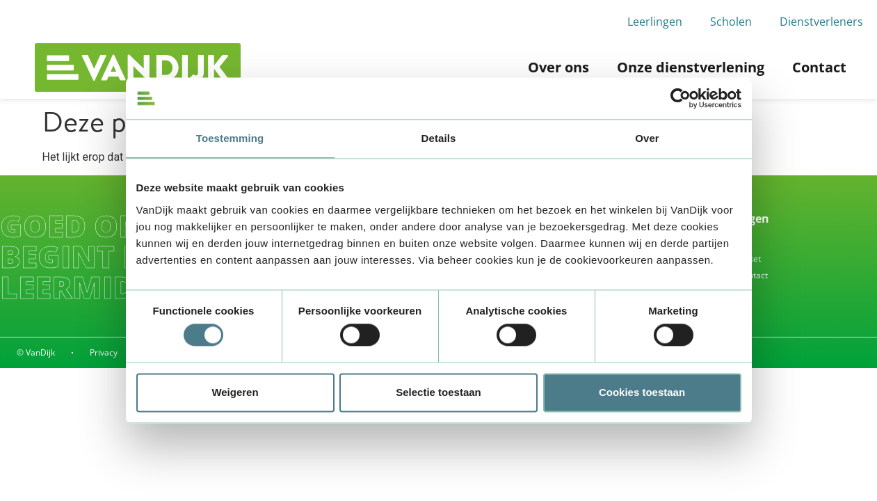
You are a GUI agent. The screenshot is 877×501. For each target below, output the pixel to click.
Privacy (104, 352)
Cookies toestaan (642, 392)
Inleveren (703, 242)
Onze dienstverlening (690, 67)
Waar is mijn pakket (723, 258)
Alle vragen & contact (726, 275)
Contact (819, 67)
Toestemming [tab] (230, 138)
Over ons (558, 67)
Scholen (731, 21)
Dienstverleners (821, 21)
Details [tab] (438, 138)
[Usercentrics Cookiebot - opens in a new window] (680, 98)
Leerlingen (654, 21)
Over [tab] (647, 138)
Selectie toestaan (438, 392)
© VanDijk (36, 352)
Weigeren (234, 392)
